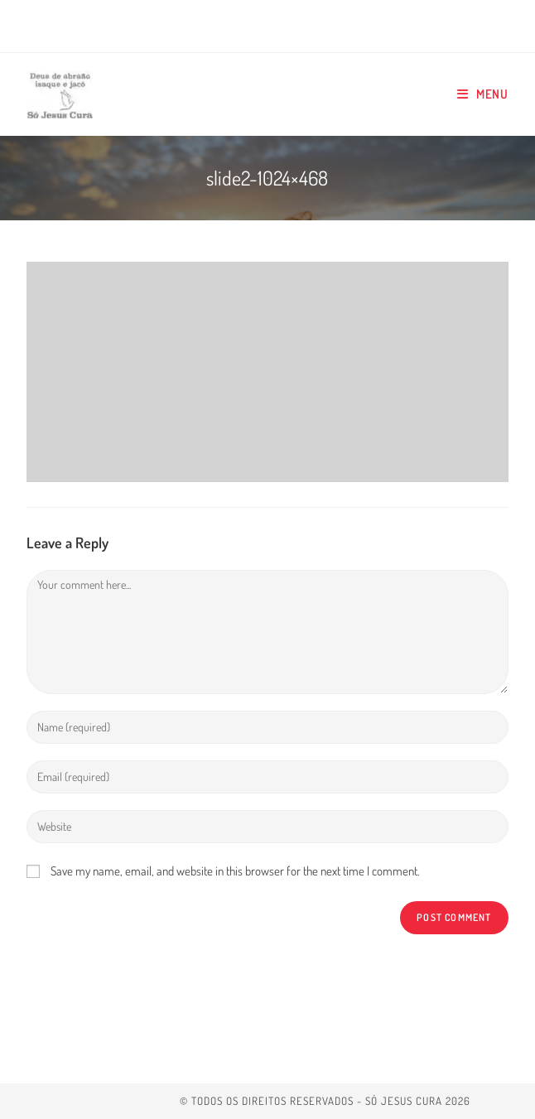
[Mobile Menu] (482, 94)
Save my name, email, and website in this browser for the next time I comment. (235, 871)
